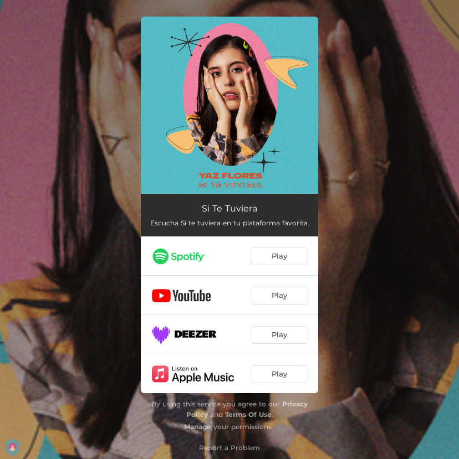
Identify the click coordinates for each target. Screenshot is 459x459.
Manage (197, 426)
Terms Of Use (248, 414)
